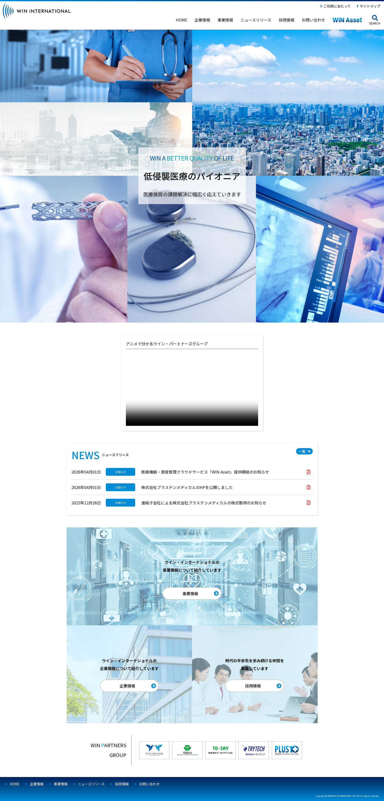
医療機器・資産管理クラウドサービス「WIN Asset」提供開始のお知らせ (205, 472)
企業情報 (127, 686)
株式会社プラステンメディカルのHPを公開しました (187, 487)
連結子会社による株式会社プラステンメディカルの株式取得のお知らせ (203, 503)
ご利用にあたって (337, 6)
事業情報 (190, 593)
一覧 (302, 451)
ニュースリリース (91, 784)
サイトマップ (370, 6)
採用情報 (253, 686)
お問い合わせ (149, 784)
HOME (15, 784)
